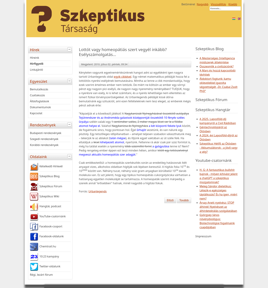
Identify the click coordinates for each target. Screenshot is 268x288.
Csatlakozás (37, 95)
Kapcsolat (36, 113)
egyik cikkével (122, 77)
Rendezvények (51, 125)
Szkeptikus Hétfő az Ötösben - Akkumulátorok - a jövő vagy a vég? (219, 148)
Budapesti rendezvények (45, 133)
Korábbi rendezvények (44, 145)
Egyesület (51, 81)
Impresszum (203, 236)
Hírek (51, 49)
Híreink (34, 58)
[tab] (69, 49)
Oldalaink (51, 156)
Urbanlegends (98, 191)
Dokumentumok (40, 107)
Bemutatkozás (39, 89)
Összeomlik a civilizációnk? (217, 66)
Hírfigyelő (36, 64)
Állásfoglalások (39, 101)
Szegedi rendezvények (44, 139)
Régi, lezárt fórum (41, 275)
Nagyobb (203, 4)
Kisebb (233, 4)
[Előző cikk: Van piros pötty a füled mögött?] (170, 200)
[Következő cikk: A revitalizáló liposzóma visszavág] (184, 200)
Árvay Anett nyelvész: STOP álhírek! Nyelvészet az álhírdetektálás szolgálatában (218, 207)
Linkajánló (36, 70)
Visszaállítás (218, 4)
